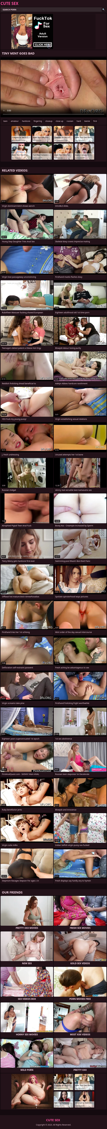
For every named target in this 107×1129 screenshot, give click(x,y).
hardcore (26, 121)
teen (5, 121)
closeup (48, 121)
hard (79, 121)
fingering (38, 121)
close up (59, 121)
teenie (87, 121)
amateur (15, 121)
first (95, 121)
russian (70, 121)
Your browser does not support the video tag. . (53, 87)
